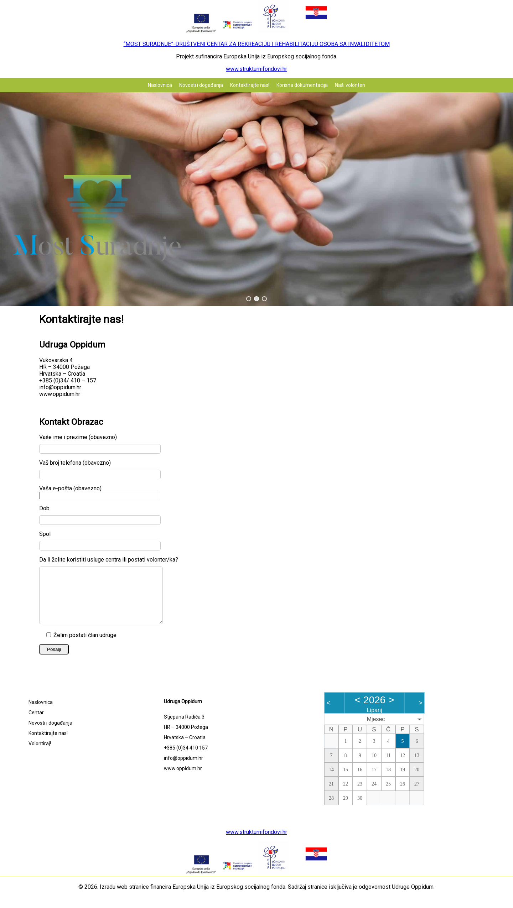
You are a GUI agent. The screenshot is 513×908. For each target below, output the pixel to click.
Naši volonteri (350, 85)
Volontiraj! (39, 754)
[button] (248, 298)
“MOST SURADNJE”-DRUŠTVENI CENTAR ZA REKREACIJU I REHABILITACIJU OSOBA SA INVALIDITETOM (257, 44)
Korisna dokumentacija (302, 85)
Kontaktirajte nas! (249, 85)
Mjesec (376, 730)
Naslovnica (160, 85)
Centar (36, 723)
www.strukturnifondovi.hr (256, 69)
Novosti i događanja (201, 85)
